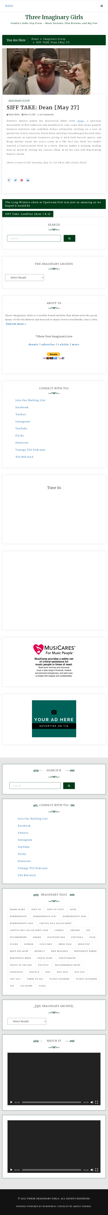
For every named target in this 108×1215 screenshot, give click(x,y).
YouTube (21, 428)
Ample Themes (82, 1206)
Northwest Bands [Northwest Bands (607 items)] (85, 951)
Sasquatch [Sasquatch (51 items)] (16, 972)
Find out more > (16, 323)
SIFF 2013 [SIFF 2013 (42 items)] (15, 979)
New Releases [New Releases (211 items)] (59, 951)
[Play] (11, 1102)
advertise (48, 344)
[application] (54, 1079)
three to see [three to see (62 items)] (35, 979)
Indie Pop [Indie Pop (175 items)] (84, 944)
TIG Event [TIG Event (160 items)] (26, 986)
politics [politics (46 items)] (43, 965)
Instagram (22, 421)
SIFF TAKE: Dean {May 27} (43, 107)
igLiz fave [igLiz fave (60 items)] (46, 944)
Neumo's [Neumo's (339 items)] (40, 951)
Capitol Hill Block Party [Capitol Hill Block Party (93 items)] (55, 923)
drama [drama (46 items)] (37, 937)
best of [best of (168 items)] (36, 909)
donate (34, 344)
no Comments (45, 114)
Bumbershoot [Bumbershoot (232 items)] (18, 916)
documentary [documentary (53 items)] (18, 937)
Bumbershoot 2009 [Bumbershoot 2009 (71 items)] (21, 923)
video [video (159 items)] (42, 986)
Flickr (19, 435)
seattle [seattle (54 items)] (34, 972)
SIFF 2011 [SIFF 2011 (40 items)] (79, 972)
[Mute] (91, 1102)
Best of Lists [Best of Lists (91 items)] (55, 909)
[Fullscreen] (96, 1102)
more (75, 344)
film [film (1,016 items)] (92, 937)
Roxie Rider (14, 114)
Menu (9, 5)
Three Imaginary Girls (54, 17)
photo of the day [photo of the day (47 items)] (21, 965)
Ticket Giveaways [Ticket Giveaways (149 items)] (86, 979)
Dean (81, 121)
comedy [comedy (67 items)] (59, 930)
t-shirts (63, 344)
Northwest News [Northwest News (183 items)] (20, 958)
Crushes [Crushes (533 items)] (75, 930)
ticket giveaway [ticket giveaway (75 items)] (59, 979)
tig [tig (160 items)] (12, 986)
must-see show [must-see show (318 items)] (19, 951)
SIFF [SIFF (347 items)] (48, 972)
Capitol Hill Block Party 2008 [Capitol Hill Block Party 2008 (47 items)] (29, 930)
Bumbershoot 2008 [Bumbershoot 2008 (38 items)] (74, 916)
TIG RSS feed (24, 456)
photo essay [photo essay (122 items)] (45, 958)
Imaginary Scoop (19, 100)
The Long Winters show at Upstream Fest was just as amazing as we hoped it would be (53, 204)
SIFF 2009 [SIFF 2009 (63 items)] (62, 972)
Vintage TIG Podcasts (30, 449)
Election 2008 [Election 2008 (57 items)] (56, 937)
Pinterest (21, 442)
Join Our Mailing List (30, 400)
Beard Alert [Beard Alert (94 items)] (17, 909)
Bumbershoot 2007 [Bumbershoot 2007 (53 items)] (45, 916)
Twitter (20, 414)
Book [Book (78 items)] (73, 909)
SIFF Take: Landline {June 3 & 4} (27, 213)
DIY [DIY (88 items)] (88, 930)
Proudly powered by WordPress (36, 1206)
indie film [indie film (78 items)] (65, 944)
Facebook (22, 407)
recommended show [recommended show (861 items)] (67, 965)
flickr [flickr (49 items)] (14, 944)
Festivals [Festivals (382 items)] (77, 937)
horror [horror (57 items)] (28, 944)
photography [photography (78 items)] (67, 958)
